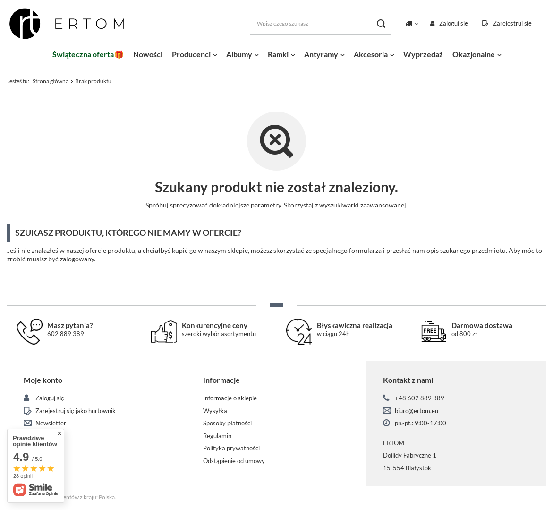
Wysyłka (215, 411)
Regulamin (217, 436)
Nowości (147, 54)
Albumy (239, 54)
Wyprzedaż (423, 54)
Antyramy (321, 54)
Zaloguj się (453, 23)
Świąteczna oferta (83, 54)
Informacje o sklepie (230, 398)
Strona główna (50, 81)
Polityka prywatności (231, 448)
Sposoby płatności (227, 423)
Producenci (191, 54)
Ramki (278, 54)
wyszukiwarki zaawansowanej (362, 205)
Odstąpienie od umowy (234, 461)
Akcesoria (371, 54)
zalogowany (77, 259)
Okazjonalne (473, 54)
